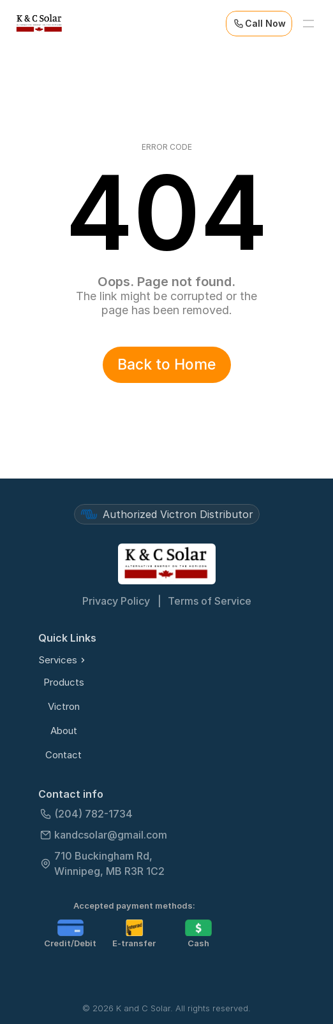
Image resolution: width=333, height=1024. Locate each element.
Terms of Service (209, 601)
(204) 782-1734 (93, 813)
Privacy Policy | (121, 601)
